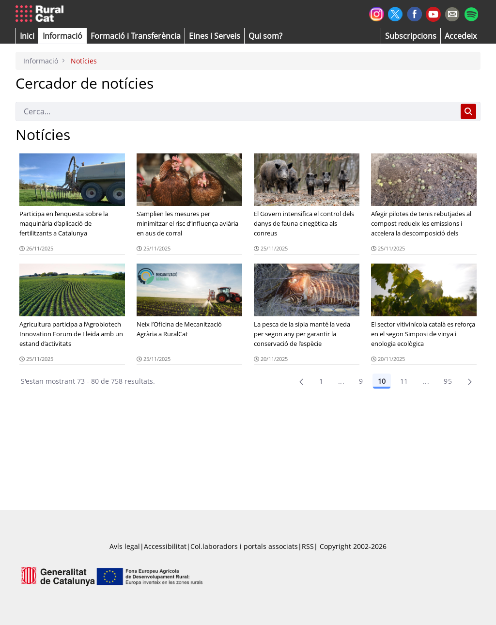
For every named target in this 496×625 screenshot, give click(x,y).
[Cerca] (236, 111)
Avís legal (124, 546)
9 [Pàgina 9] (361, 381)
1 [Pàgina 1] (321, 381)
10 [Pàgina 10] (382, 381)
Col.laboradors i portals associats (244, 546)
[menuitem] (136, 36)
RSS (308, 546)
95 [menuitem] (448, 381)
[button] (27, 36)
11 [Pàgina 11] (404, 381)
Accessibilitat (165, 546)
